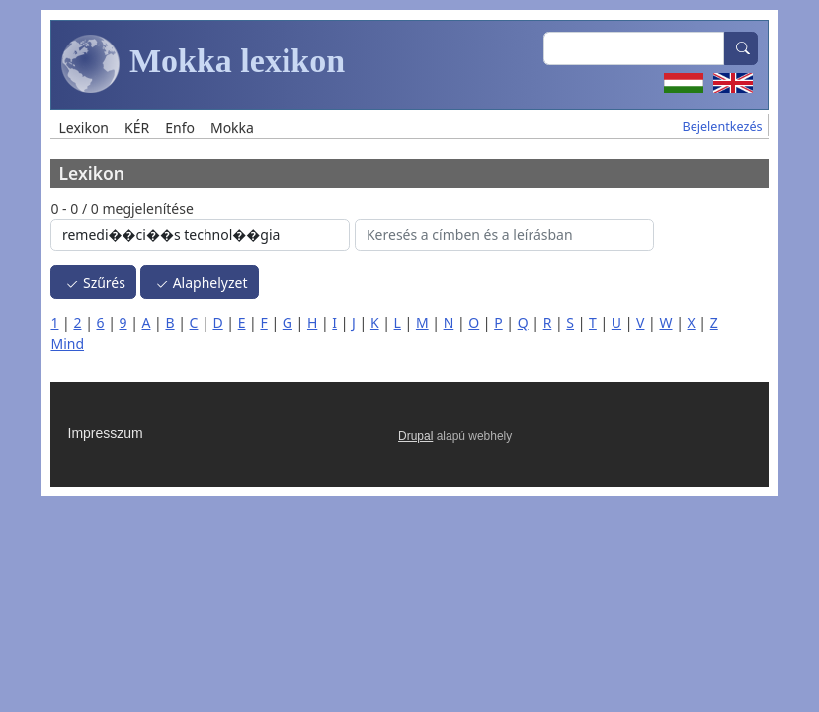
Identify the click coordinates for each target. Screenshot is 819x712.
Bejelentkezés (722, 126)
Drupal (415, 436)
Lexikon (83, 127)
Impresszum (105, 433)
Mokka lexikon (203, 64)
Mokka (232, 127)
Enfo (180, 127)
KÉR (136, 127)
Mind (67, 343)
